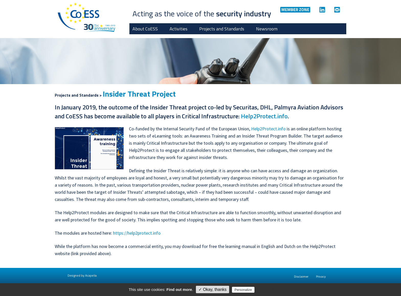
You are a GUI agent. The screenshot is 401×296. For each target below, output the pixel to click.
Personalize (243, 290)
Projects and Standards (221, 28)
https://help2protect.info (137, 233)
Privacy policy (266, 290)
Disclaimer (301, 276)
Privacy (321, 276)
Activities (178, 28)
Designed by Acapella (82, 275)
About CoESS (145, 28)
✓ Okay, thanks (212, 289)
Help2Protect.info (264, 116)
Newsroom (266, 28)
